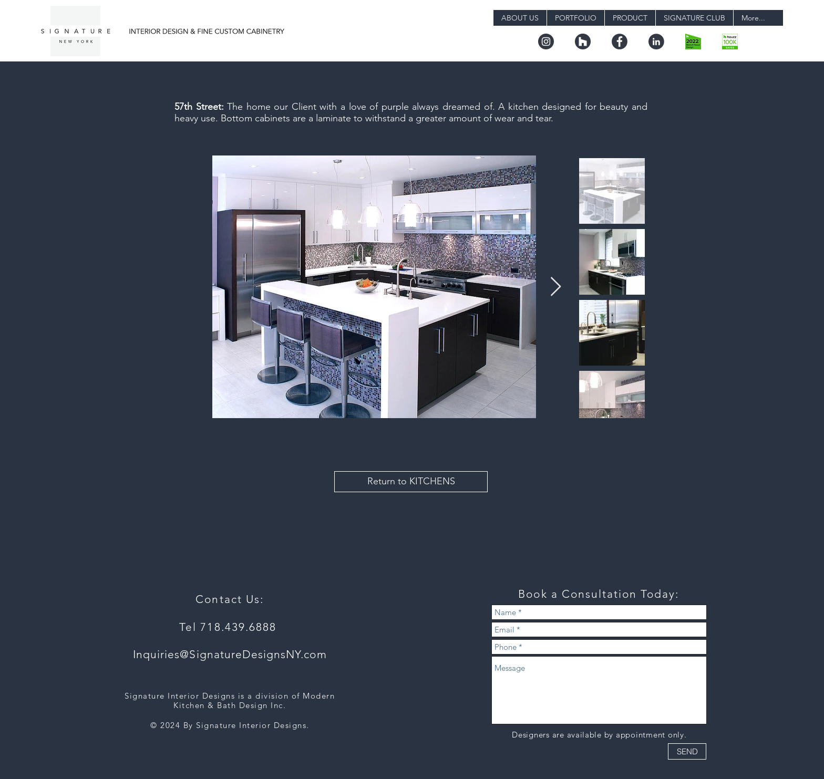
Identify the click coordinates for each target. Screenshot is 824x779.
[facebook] (619, 41)
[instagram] (546, 41)
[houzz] (583, 41)
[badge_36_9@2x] (730, 41)
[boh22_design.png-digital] (693, 41)
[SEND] (687, 751)
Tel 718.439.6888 (230, 626)
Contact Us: (229, 599)
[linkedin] (656, 41)
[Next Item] (556, 287)
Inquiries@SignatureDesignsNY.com (230, 654)
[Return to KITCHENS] (411, 481)
